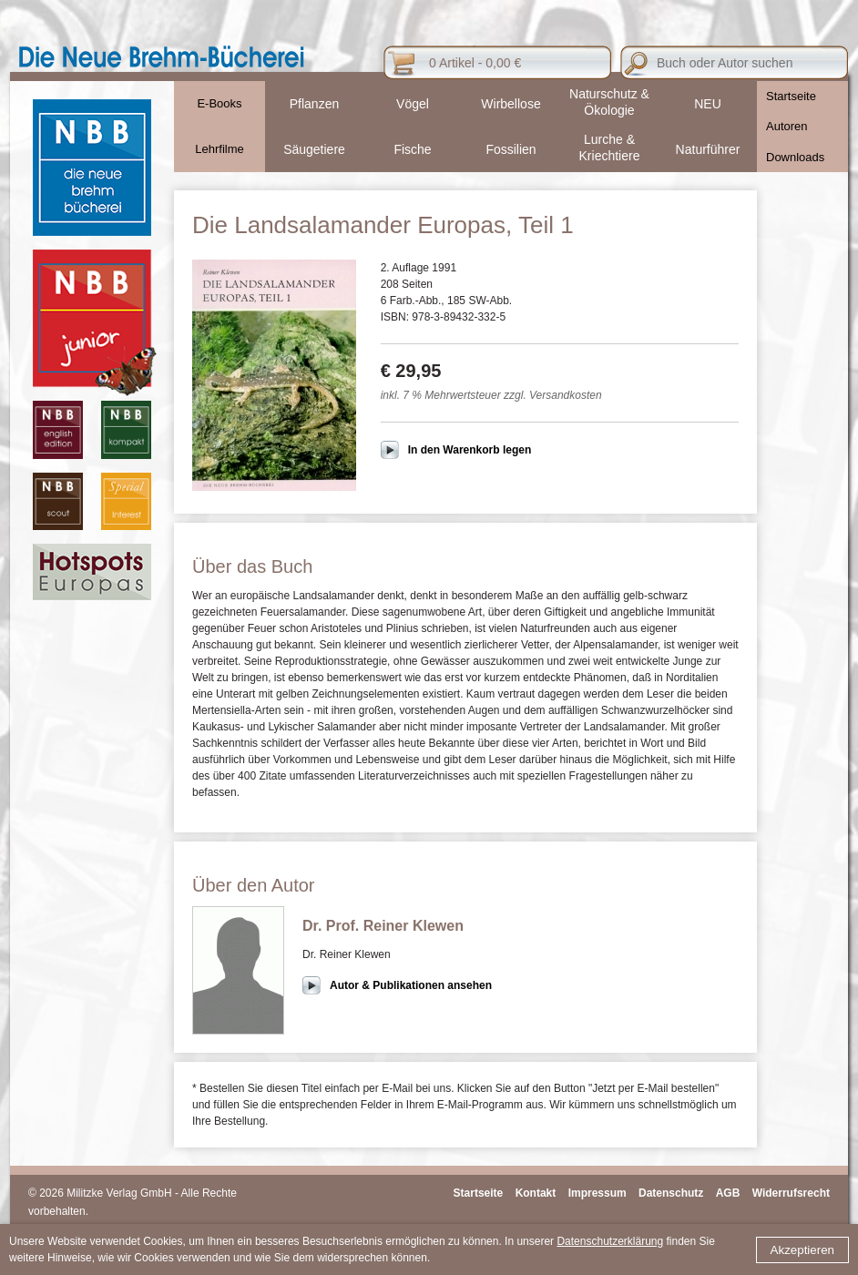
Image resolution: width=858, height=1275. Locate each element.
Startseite (791, 96)
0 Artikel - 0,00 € (475, 63)
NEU (707, 104)
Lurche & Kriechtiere (609, 147)
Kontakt (536, 1193)
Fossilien (510, 149)
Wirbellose (510, 104)
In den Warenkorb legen (470, 450)
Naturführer (708, 149)
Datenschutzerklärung (610, 1241)
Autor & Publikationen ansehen (411, 985)
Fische (412, 149)
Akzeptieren (802, 1250)
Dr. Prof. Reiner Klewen (383, 925)
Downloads (795, 157)
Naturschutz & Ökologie (609, 102)
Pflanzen (314, 104)
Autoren (787, 126)
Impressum (597, 1193)
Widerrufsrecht (791, 1193)
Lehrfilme (219, 149)
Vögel (412, 104)
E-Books (219, 103)
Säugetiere (314, 149)
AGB (728, 1193)
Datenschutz (670, 1193)
